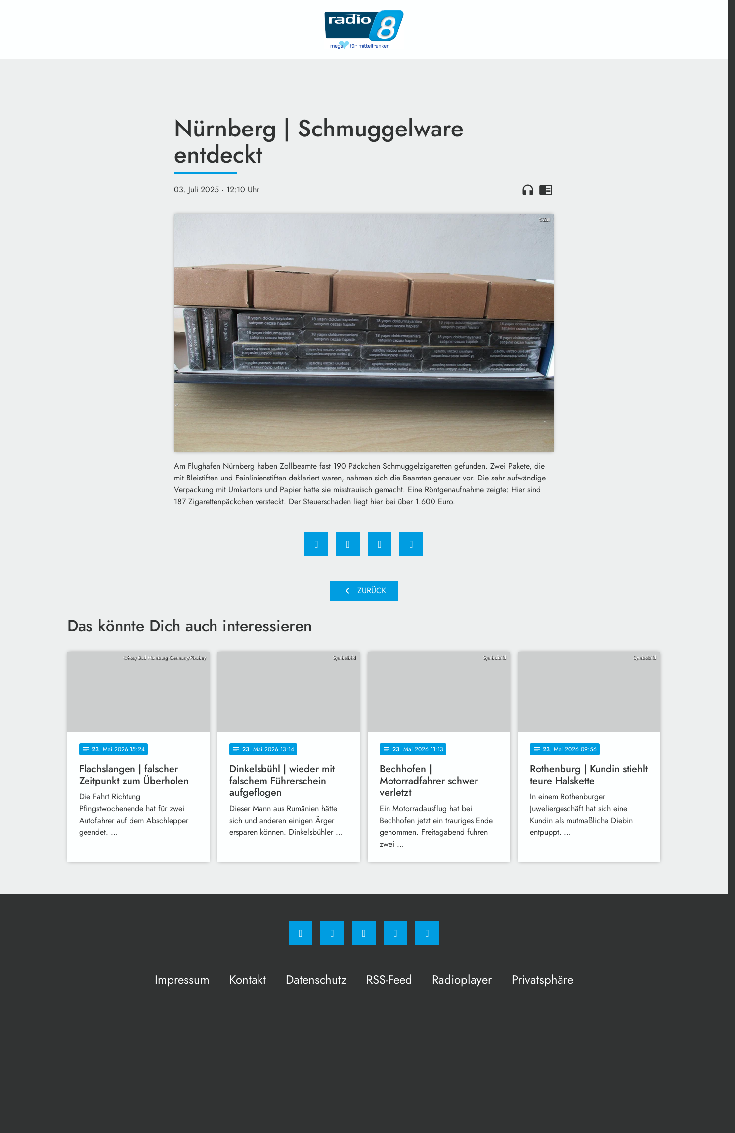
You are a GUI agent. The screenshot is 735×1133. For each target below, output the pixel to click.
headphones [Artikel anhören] (528, 190)
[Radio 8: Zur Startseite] (363, 29)
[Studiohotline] (395, 933)
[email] (427, 933)
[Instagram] (332, 933)
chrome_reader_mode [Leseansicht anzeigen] (546, 190)
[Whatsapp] (364, 933)
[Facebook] (300, 933)
